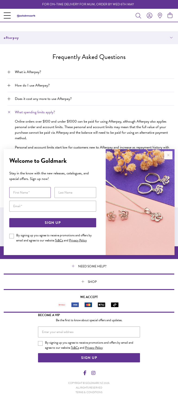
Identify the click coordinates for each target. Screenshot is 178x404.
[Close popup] (168, 155)
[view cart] (170, 15)
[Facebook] (85, 373)
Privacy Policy (78, 240)
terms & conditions (89, 392)
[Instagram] (93, 373)
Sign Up (53, 222)
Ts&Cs (59, 240)
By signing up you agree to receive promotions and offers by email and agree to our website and (54, 238)
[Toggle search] (139, 15)
